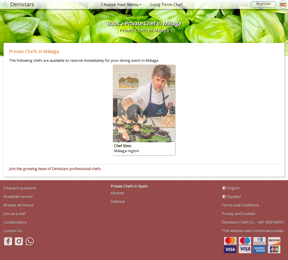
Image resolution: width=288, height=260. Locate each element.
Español (234, 196)
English (233, 188)
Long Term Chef (166, 4)
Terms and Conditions (240, 205)
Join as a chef (15, 213)
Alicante (117, 193)
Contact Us (13, 230)
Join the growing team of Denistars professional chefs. (55, 168)
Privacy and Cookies (238, 213)
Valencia (118, 201)
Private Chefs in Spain (129, 186)
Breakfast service (18, 196)
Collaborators (15, 222)
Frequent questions (20, 188)
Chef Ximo (122, 145)
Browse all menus (19, 205)
